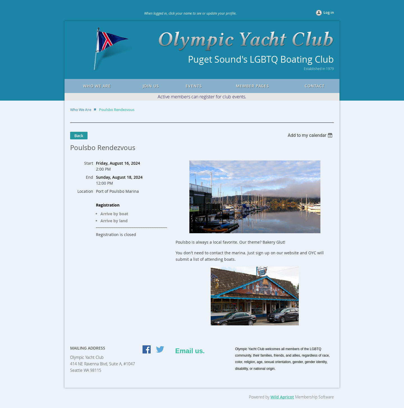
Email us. (190, 351)
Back (78, 135)
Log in (328, 12)
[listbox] (311, 135)
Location (85, 191)
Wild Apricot (282, 397)
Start (88, 163)
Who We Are (80, 109)
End (89, 177)
